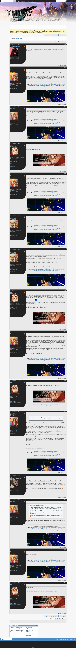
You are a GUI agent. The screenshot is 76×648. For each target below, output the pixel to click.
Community (27, 20)
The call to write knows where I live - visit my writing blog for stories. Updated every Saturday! (42, 167)
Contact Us (57, 639)
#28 (65, 499)
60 (16, 87)
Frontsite (14, 19)
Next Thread (41, 621)
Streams (48, 19)
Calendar (21, 20)
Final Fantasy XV (34, 27)
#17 (65, 67)
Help (28, 1)
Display (63, 41)
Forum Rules (28, 635)
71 (16, 491)
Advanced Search (72, 1)
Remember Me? (21, 1)
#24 (65, 331)
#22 (65, 249)
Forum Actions (35, 20)
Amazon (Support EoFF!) (53, 20)
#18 (65, 106)
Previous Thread (35, 621)
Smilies (27, 628)
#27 (65, 475)
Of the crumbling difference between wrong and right (47, 86)
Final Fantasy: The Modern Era (22, 27)
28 (16, 88)
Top (65, 618)
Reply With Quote (62, 65)
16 (16, 161)
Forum (22, 19)
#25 (65, 380)
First (52, 35)
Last (64, 35)
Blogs (29, 19)
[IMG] (27, 630)
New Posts (13, 20)
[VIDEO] (27, 631)
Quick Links (43, 20)
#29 (65, 549)
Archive (71, 639)
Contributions (12, 90)
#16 (65, 44)
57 (16, 160)
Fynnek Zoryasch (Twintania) (15, 164)
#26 (65, 411)
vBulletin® (38, 643)
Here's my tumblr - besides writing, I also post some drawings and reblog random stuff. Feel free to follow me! (45, 168)
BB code (27, 627)
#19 (65, 143)
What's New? (38, 19)
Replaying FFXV (18, 38)
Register (33, 1)
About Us (57, 19)
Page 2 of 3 (47, 35)
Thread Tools (58, 41)
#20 (65, 173)
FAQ (17, 20)
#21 (65, 215)
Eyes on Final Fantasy (64, 639)
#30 (65, 582)
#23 (65, 290)
